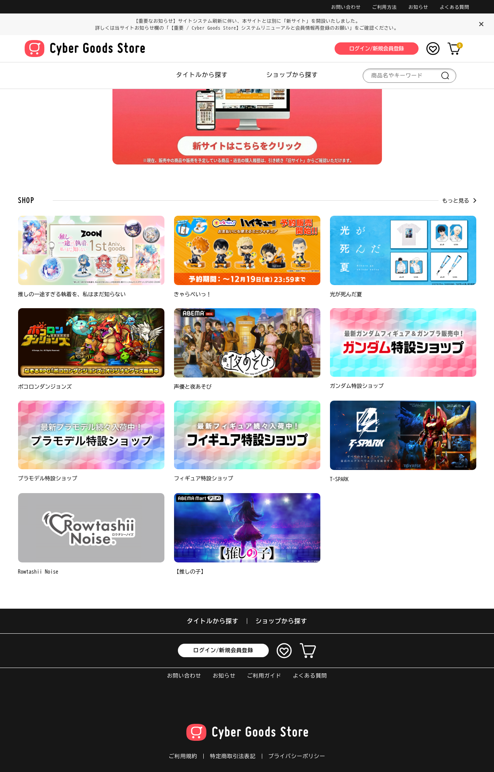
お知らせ (418, 7)
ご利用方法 (384, 7)
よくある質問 (454, 7)
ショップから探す (292, 75)
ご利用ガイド (264, 675)
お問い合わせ (346, 7)
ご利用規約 (183, 756)
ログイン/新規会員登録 (223, 650)
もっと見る (459, 200)
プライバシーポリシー (296, 756)
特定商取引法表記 (232, 756)
